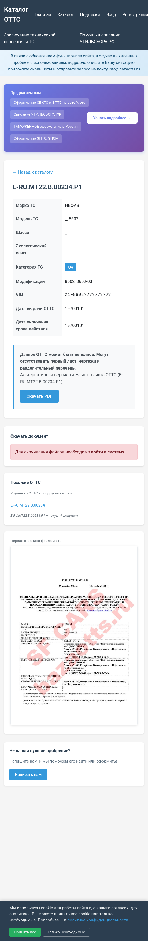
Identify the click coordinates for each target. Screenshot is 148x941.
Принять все (25, 932)
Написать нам (28, 774)
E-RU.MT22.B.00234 (27, 505)
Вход (111, 14)
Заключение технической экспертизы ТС (30, 38)
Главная (43, 14)
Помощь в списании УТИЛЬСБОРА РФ (100, 38)
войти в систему (107, 452)
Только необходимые (66, 932)
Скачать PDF (39, 396)
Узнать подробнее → (112, 118)
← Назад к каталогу (33, 172)
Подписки (90, 14)
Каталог (65, 14)
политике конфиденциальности (97, 920)
